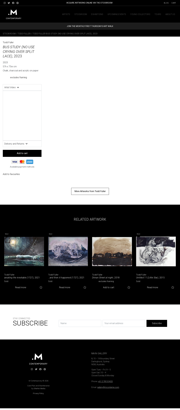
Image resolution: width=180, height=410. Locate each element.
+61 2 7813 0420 (105, 381)
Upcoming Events (117, 14)
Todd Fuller (24, 34)
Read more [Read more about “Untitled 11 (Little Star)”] (152, 287)
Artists (66, 14)
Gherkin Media (39, 388)
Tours (157, 14)
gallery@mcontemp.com (108, 387)
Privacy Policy (38, 393)
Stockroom (80, 14)
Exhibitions (97, 14)
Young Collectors (140, 14)
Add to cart (22, 153)
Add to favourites (11, 174)
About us (170, 14)
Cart (173, 3)
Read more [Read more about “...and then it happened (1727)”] (64, 287)
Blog (166, 3)
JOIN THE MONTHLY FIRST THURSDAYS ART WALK (90, 26)
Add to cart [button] (108, 287)
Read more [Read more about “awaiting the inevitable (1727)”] (20, 287)
